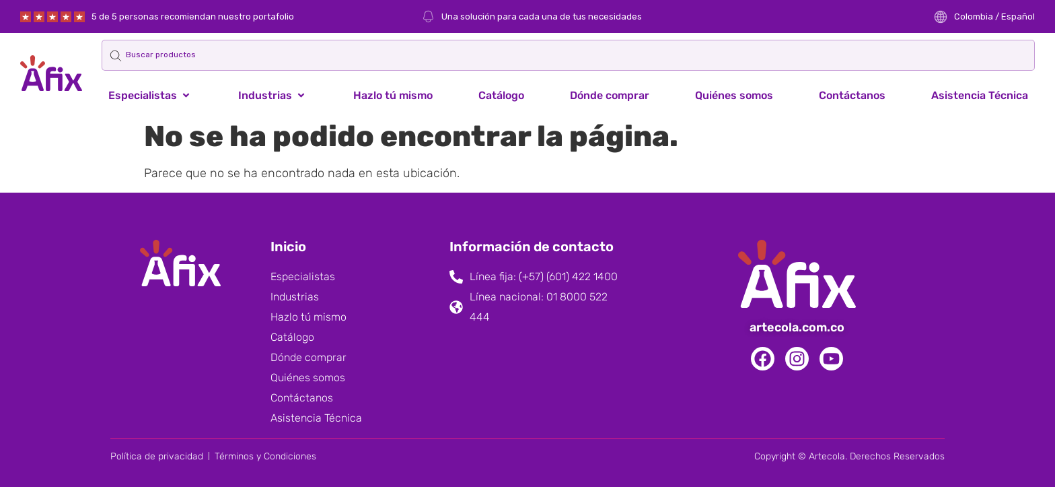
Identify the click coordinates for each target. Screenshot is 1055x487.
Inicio (288, 246)
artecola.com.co (797, 327)
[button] (150, 95)
